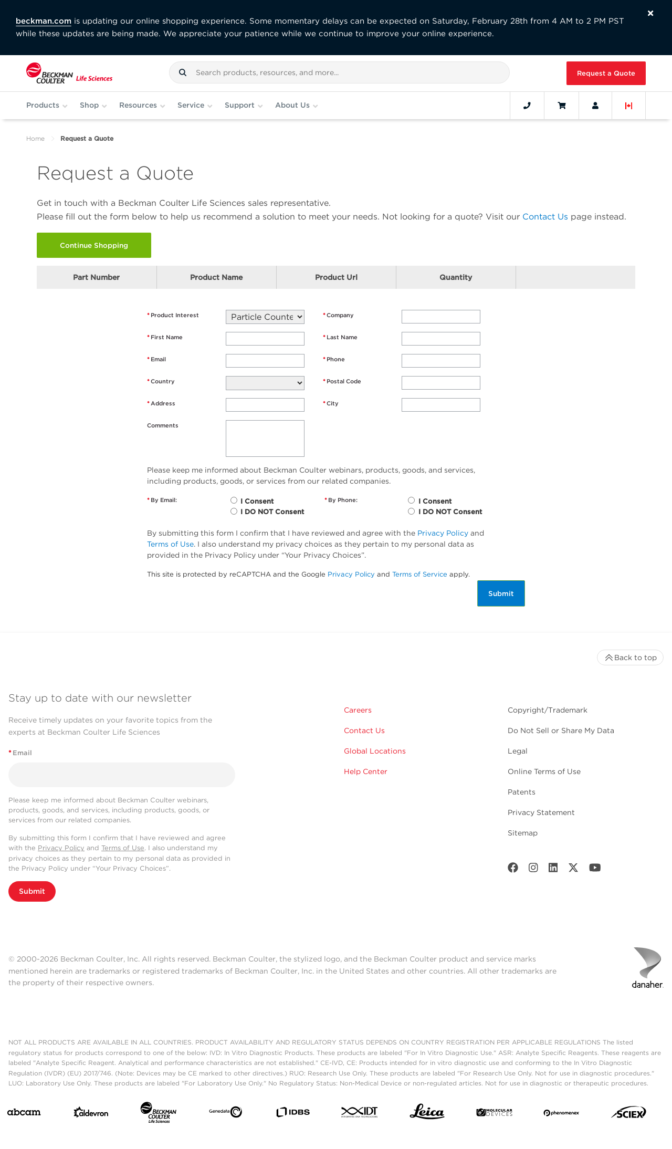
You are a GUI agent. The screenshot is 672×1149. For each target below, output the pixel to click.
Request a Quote (606, 73)
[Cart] (561, 105)
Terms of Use (170, 544)
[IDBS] (292, 1114)
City (331, 403)
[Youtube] (595, 870)
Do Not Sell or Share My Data (561, 730)
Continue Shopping (94, 245)
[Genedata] (225, 1114)
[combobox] (339, 72)
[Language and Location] (629, 105)
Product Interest (173, 315)
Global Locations (375, 751)
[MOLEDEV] (494, 1115)
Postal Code (342, 381)
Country (161, 381)
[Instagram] (533, 870)
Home (35, 138)
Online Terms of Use (544, 771)
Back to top (630, 657)
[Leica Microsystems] (427, 1114)
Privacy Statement (541, 812)
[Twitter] (573, 870)
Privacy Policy (442, 533)
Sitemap (523, 833)
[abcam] (24, 1114)
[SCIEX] (628, 1114)
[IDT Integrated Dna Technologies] (360, 1114)
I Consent (257, 501)
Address (161, 403)
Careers (358, 710)
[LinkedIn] (553, 870)
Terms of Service (419, 574)
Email (156, 359)
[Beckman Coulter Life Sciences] (158, 1114)
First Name (165, 337)
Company (338, 315)
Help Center (365, 771)
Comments (162, 425)
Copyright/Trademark (547, 710)
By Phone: (341, 500)
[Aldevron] (91, 1114)
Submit (501, 593)
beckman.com (43, 21)
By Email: (162, 500)
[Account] (595, 105)
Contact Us (545, 217)
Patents (522, 792)
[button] (182, 72)
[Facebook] (513, 870)
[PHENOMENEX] (561, 1114)
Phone (334, 359)
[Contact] (527, 105)
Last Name (340, 337)
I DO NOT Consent (272, 512)
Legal (518, 751)
